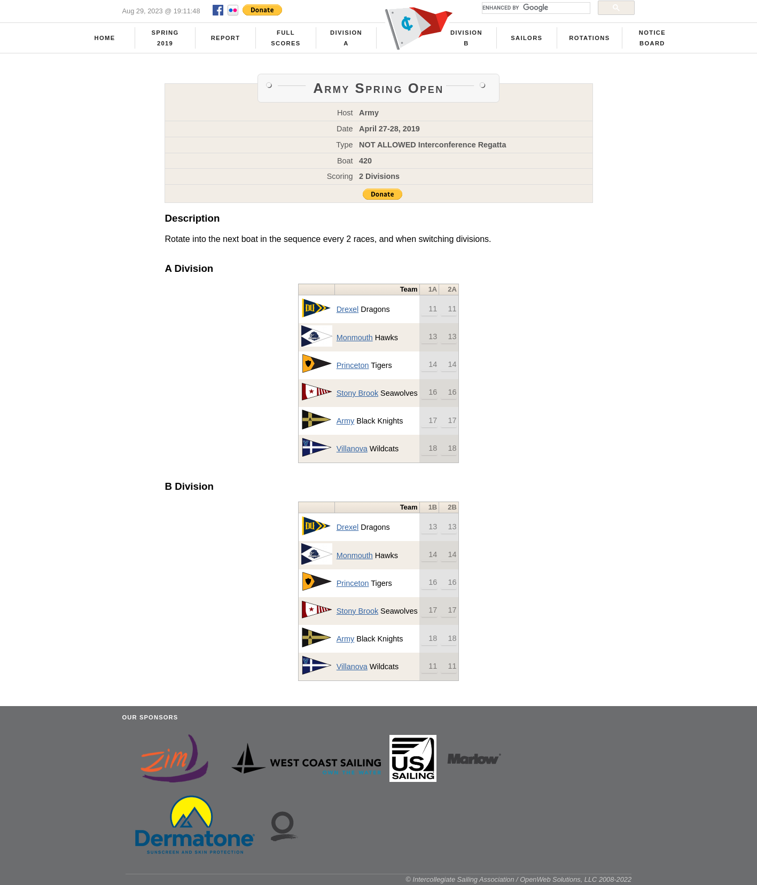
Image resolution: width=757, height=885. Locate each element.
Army (346, 421)
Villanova (352, 448)
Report (225, 38)
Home (105, 38)
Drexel (348, 309)
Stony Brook (357, 393)
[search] (535, 8)
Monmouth (355, 337)
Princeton (353, 365)
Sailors (526, 38)
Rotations (589, 38)
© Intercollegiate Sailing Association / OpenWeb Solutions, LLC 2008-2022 (518, 879)
